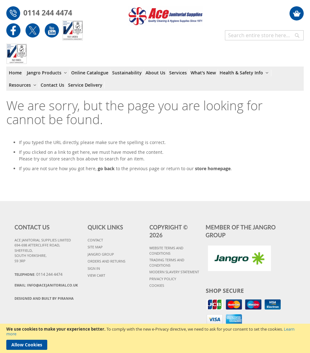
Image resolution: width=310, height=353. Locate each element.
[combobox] (264, 35)
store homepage (213, 168)
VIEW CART (96, 275)
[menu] (155, 79)
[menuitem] (16, 72)
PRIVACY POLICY (162, 278)
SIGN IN (94, 268)
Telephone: (38, 274)
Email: (46, 285)
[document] (155, 338)
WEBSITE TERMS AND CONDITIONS (166, 251)
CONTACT (95, 240)
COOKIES (156, 285)
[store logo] (165, 13)
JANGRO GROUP (101, 254)
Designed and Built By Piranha (44, 298)
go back (106, 168)
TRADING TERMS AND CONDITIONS (166, 263)
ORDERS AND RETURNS (106, 261)
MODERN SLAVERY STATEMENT (174, 271)
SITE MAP (95, 247)
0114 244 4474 (47, 13)
